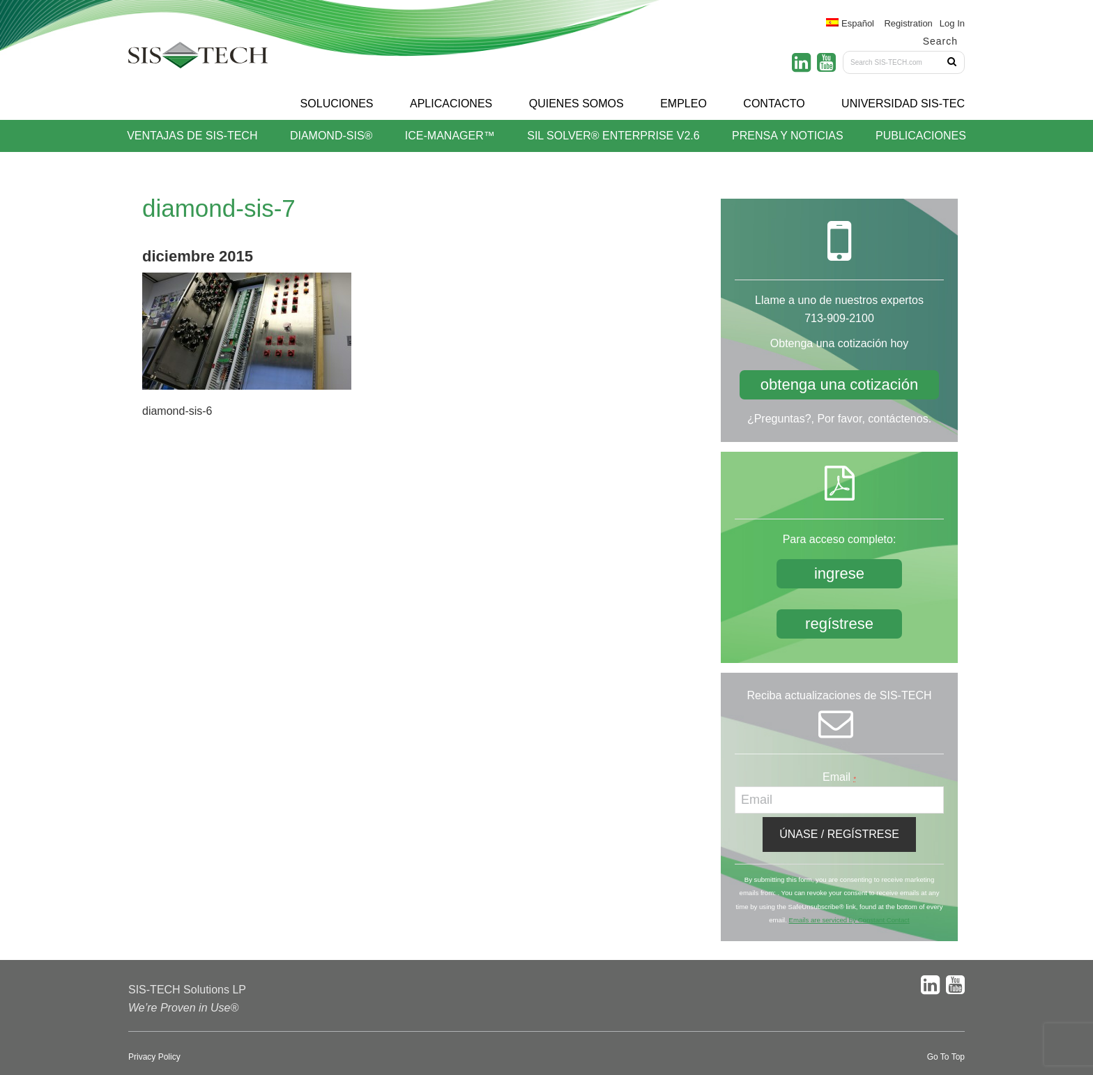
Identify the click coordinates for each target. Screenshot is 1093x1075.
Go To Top (946, 1057)
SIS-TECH (198, 59)
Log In (952, 23)
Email (839, 777)
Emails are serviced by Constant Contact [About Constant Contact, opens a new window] (848, 920)
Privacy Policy (154, 1057)
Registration (908, 23)
